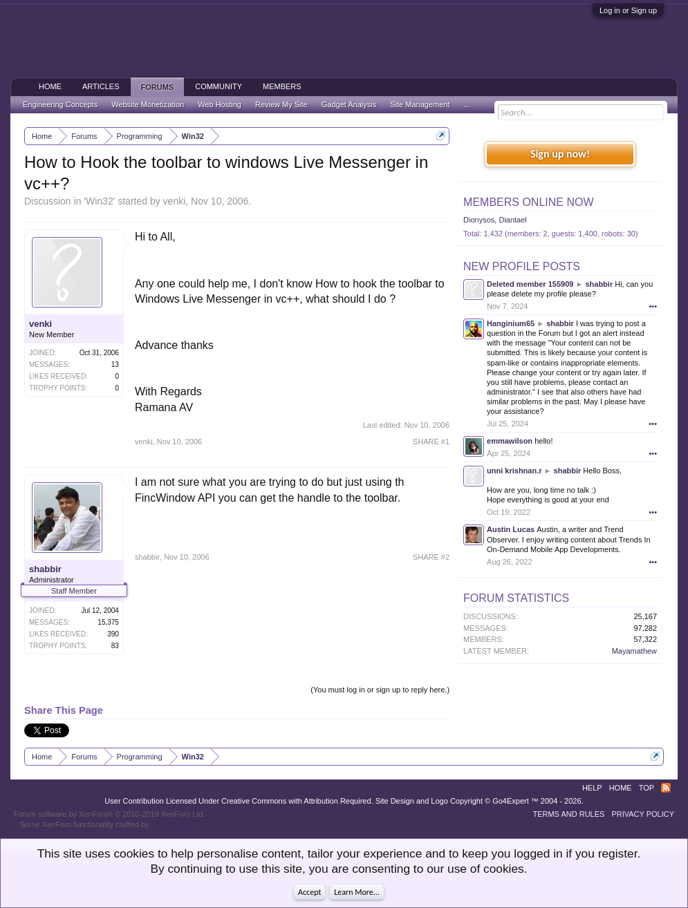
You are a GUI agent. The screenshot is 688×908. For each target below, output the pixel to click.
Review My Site (281, 104)
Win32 (99, 201)
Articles (101, 86)
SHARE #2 (431, 557)
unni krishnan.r (514, 470)
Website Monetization (147, 104)
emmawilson (509, 441)
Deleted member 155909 (530, 284)
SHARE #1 (431, 441)
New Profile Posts (521, 266)
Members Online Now (528, 202)
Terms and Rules (568, 814)
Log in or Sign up (628, 10)
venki (174, 201)
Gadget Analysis (349, 104)
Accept (309, 892)
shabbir (45, 569)
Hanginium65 (510, 323)
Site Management (419, 104)
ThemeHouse (173, 824)
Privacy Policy (642, 814)
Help (592, 788)
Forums (157, 87)
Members (282, 86)
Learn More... (357, 892)
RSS (666, 788)
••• (653, 306)
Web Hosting (219, 104)
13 (115, 364)
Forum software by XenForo (109, 814)
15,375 (108, 622)
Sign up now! (560, 153)
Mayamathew (634, 651)
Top (646, 788)
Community (218, 86)
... (466, 104)
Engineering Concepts (60, 104)
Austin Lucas (510, 529)
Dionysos (478, 220)
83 (115, 646)
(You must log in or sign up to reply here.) (379, 689)
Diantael (512, 220)
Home (50, 86)
